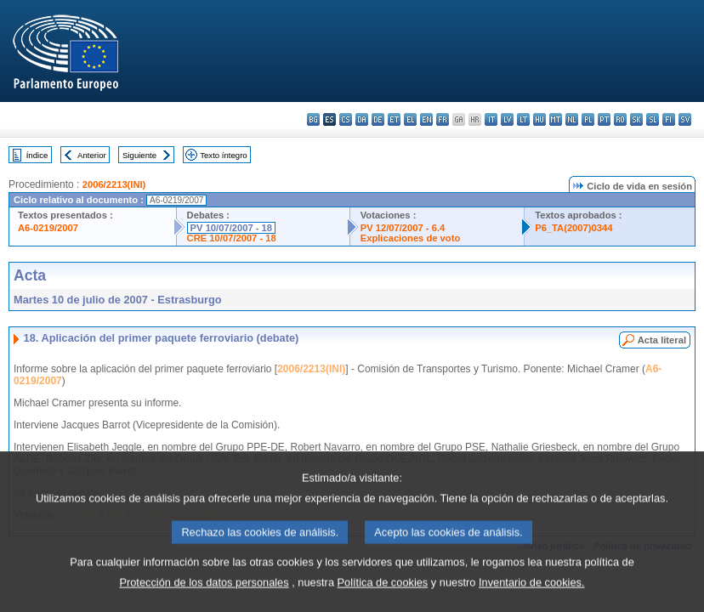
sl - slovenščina (652, 119)
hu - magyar (539, 119)
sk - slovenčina (636, 119)
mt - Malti (555, 119)
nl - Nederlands (571, 119)
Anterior (91, 155)
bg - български (313, 119)
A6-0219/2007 (48, 228)
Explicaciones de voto (411, 238)
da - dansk (361, 119)
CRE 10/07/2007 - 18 (231, 238)
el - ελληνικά (410, 119)
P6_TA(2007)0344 (573, 228)
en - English (426, 119)
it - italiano (491, 119)
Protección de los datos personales (203, 595)
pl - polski (588, 119)
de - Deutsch (378, 119)
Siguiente (139, 155)
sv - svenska (684, 119)
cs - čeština (345, 119)
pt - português (604, 119)
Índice (37, 155)
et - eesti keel (394, 119)
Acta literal (662, 340)
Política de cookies (383, 595)
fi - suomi (668, 119)
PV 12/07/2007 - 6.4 (403, 228)
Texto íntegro (223, 155)
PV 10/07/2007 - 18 (231, 228)
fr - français (442, 119)
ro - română (620, 119)
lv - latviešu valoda (507, 119)
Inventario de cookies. (532, 595)
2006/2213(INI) (114, 184)
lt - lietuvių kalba (523, 119)
